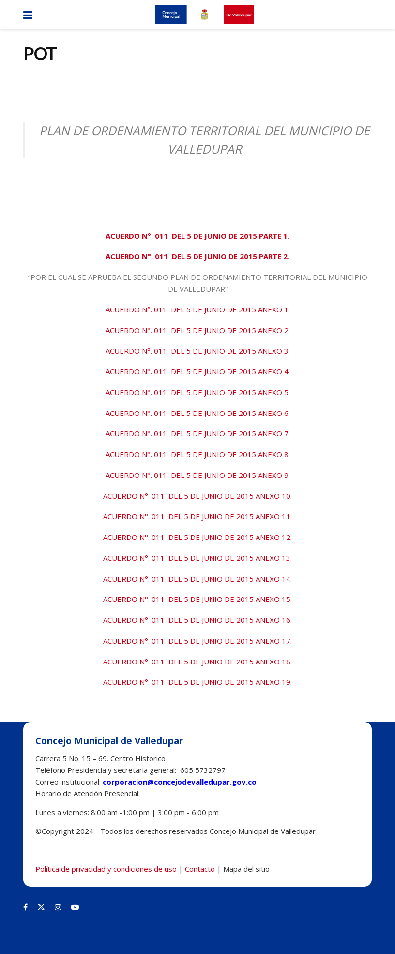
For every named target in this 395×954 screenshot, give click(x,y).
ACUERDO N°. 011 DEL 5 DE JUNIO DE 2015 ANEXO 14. (197, 579)
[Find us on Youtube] (75, 907)
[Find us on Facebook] (25, 907)
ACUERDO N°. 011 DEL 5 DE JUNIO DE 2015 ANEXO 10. (197, 496)
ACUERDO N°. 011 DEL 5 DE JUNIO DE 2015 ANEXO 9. (198, 475)
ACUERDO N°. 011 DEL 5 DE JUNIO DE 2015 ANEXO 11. (197, 516)
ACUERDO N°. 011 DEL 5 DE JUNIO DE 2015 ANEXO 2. (198, 330)
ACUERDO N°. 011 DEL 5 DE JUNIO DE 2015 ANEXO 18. (197, 661)
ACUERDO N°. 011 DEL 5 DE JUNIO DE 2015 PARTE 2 (197, 256)
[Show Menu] (27, 14)
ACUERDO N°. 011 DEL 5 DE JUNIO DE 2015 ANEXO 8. (198, 454)
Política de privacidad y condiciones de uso (106, 869)
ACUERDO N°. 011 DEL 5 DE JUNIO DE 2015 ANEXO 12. (197, 537)
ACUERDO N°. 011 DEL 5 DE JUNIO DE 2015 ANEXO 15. (197, 599)
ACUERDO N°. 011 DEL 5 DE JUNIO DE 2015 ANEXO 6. (198, 413)
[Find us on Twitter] (41, 907)
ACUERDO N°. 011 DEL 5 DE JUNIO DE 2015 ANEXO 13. (197, 558)
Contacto (200, 869)
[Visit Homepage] (204, 14)
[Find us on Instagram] (58, 907)
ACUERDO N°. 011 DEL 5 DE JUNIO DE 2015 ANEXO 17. (197, 641)
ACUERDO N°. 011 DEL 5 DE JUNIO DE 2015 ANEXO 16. (197, 620)
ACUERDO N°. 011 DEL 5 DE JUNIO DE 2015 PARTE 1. (197, 236)
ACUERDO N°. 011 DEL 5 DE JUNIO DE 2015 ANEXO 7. (198, 433)
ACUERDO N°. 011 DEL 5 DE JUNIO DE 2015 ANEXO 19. (197, 682)
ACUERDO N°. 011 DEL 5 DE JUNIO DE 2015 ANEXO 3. (198, 350)
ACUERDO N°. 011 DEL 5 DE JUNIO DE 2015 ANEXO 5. (198, 392)
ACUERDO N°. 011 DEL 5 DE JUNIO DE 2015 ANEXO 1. (198, 309)
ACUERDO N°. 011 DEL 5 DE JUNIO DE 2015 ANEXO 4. (198, 371)
